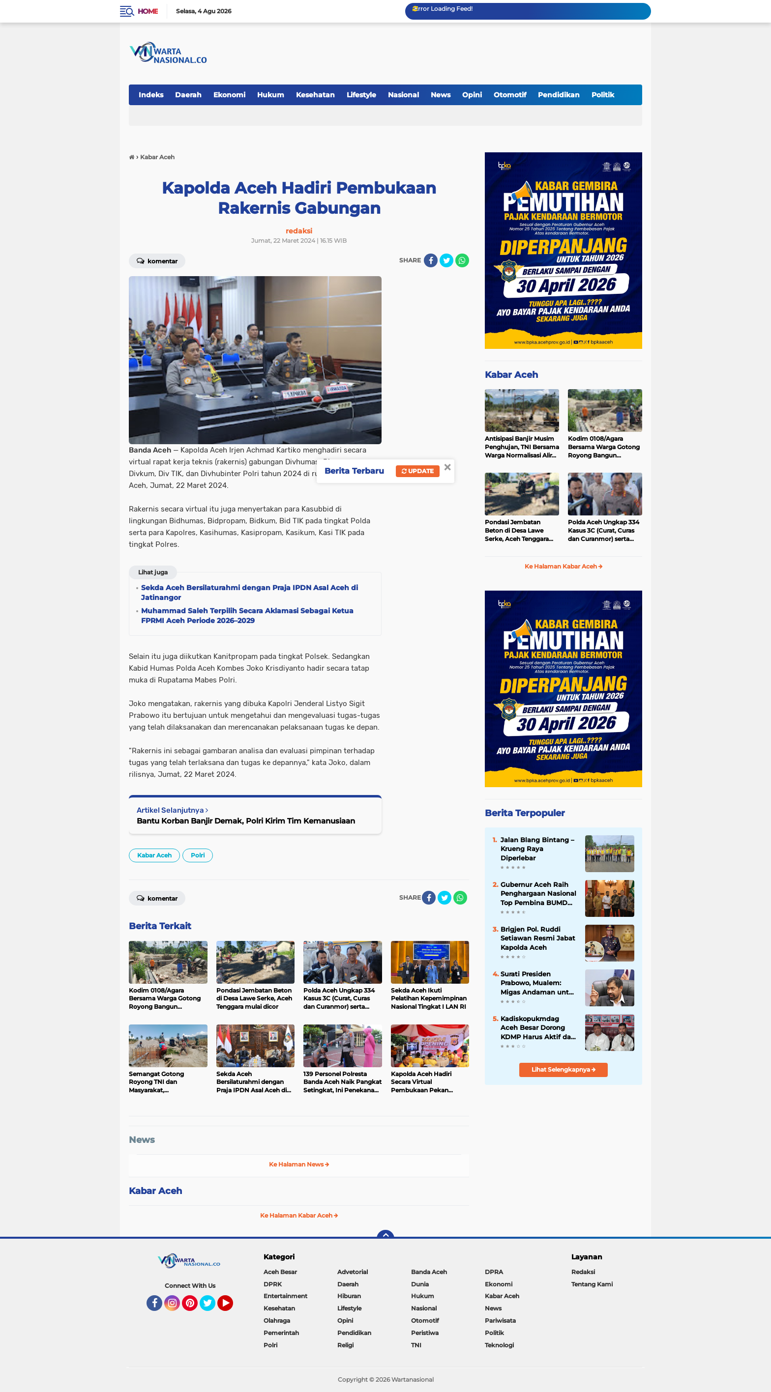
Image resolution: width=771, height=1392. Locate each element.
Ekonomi (229, 94)
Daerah (188, 94)
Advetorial (352, 1272)
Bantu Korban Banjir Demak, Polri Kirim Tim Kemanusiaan (246, 820)
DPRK (273, 1284)
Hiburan (349, 1296)
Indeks (151, 94)
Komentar (157, 260)
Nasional (403, 94)
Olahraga (277, 1320)
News (440, 94)
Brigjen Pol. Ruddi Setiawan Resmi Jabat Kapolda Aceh (538, 938)
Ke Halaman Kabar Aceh (299, 1215)
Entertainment (285, 1296)
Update (418, 471)
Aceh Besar (280, 1272)
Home (148, 11)
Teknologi (499, 1345)
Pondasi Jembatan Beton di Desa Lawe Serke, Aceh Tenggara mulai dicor (517, 530)
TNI (416, 1345)
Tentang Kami (592, 1284)
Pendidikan (559, 94)
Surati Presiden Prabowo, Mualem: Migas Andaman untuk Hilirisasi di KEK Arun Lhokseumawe (539, 983)
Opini (472, 94)
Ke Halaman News (299, 1164)
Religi (345, 1345)
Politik (603, 94)
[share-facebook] (431, 260)
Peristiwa (425, 1332)
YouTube (232, 1307)
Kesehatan (315, 94)
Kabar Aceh (154, 855)
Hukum (270, 94)
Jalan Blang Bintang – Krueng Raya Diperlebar (537, 848)
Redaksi (583, 1272)
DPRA (494, 1272)
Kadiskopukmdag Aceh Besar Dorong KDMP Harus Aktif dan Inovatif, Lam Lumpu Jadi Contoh (538, 1028)
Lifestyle (361, 94)
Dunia (420, 1284)
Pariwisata (500, 1320)
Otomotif (510, 94)
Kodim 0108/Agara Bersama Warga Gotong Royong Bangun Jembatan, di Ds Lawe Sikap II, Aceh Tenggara (604, 447)
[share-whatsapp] (462, 260)
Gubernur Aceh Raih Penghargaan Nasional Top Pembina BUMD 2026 (538, 894)
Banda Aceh (429, 1272)
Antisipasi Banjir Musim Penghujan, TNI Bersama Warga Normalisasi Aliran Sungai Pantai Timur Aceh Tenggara (522, 447)
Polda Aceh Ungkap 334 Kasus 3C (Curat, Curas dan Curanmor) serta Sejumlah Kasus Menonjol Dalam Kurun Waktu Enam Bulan (603, 530)
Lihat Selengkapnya (564, 1069)
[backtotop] (385, 1239)
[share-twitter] (446, 260)
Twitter (212, 1307)
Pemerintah (281, 1332)
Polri (198, 855)
